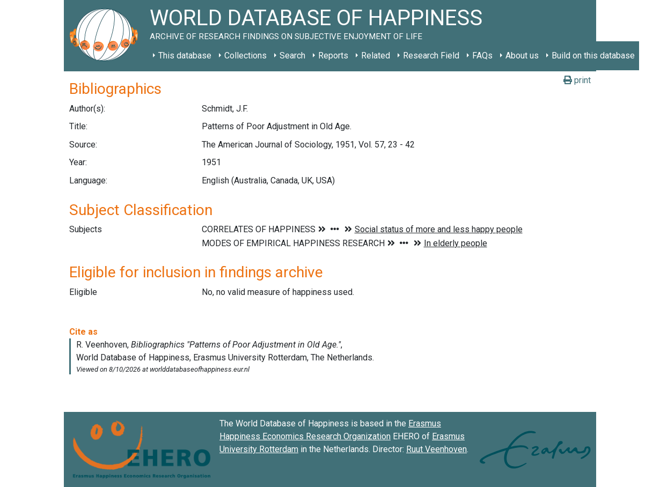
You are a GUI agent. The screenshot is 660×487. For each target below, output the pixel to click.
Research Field (431, 55)
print (577, 80)
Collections (245, 55)
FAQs (482, 55)
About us (522, 55)
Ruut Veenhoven (436, 449)
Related (375, 55)
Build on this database (593, 55)
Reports (333, 55)
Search (292, 55)
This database (184, 55)
